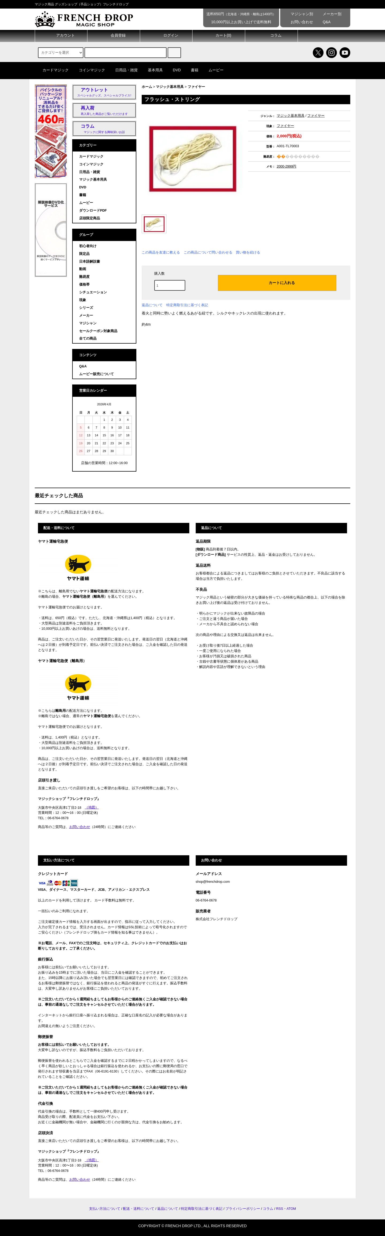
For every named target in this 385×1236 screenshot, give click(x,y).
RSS (279, 1209)
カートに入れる (277, 282)
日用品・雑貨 (123, 70)
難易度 (84, 277)
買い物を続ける (248, 252)
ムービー (213, 70)
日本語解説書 (89, 261)
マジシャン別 (298, 14)
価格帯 (84, 284)
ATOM (291, 1209)
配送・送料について (138, 1209)
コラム (271, 35)
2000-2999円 (286, 166)
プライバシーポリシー (242, 1209)
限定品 (84, 254)
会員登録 (114, 35)
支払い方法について (104, 1209)
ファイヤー (196, 87)
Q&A (323, 22)
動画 (82, 269)
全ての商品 (88, 338)
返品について (152, 305)
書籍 (191, 70)
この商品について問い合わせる (208, 252)
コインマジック (88, 70)
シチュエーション (93, 292)
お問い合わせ (298, 22)
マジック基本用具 (170, 87)
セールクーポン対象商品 (98, 331)
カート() (218, 35)
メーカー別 (328, 14)
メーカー (86, 315)
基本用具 (152, 70)
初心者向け (88, 246)
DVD (174, 70)
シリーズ (86, 308)
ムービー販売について (96, 374)
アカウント (61, 35)
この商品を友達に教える (161, 252)
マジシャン (88, 323)
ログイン (166, 35)
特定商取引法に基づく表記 (187, 305)
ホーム (147, 87)
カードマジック (52, 70)
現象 (82, 300)
